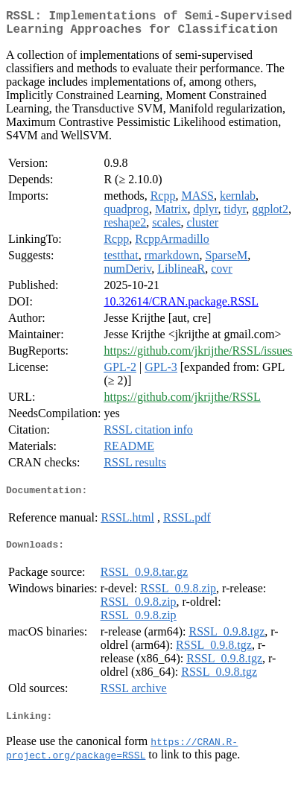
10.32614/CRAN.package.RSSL (181, 307)
